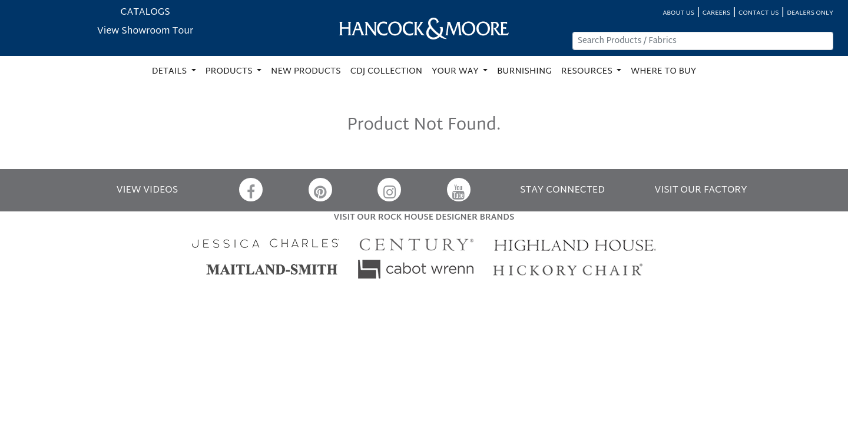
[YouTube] (459, 189)
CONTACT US (758, 13)
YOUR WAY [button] (456, 72)
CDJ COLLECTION (386, 72)
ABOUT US (678, 13)
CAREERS (717, 13)
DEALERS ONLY (810, 13)
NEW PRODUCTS (306, 72)
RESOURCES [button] (588, 72)
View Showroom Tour (145, 31)
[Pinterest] (320, 189)
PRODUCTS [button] (230, 72)
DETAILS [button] (170, 72)
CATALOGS (145, 12)
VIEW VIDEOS (147, 190)
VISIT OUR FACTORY (700, 190)
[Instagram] (389, 189)
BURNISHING (524, 72)
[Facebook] (251, 189)
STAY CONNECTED (562, 190)
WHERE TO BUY (663, 72)
